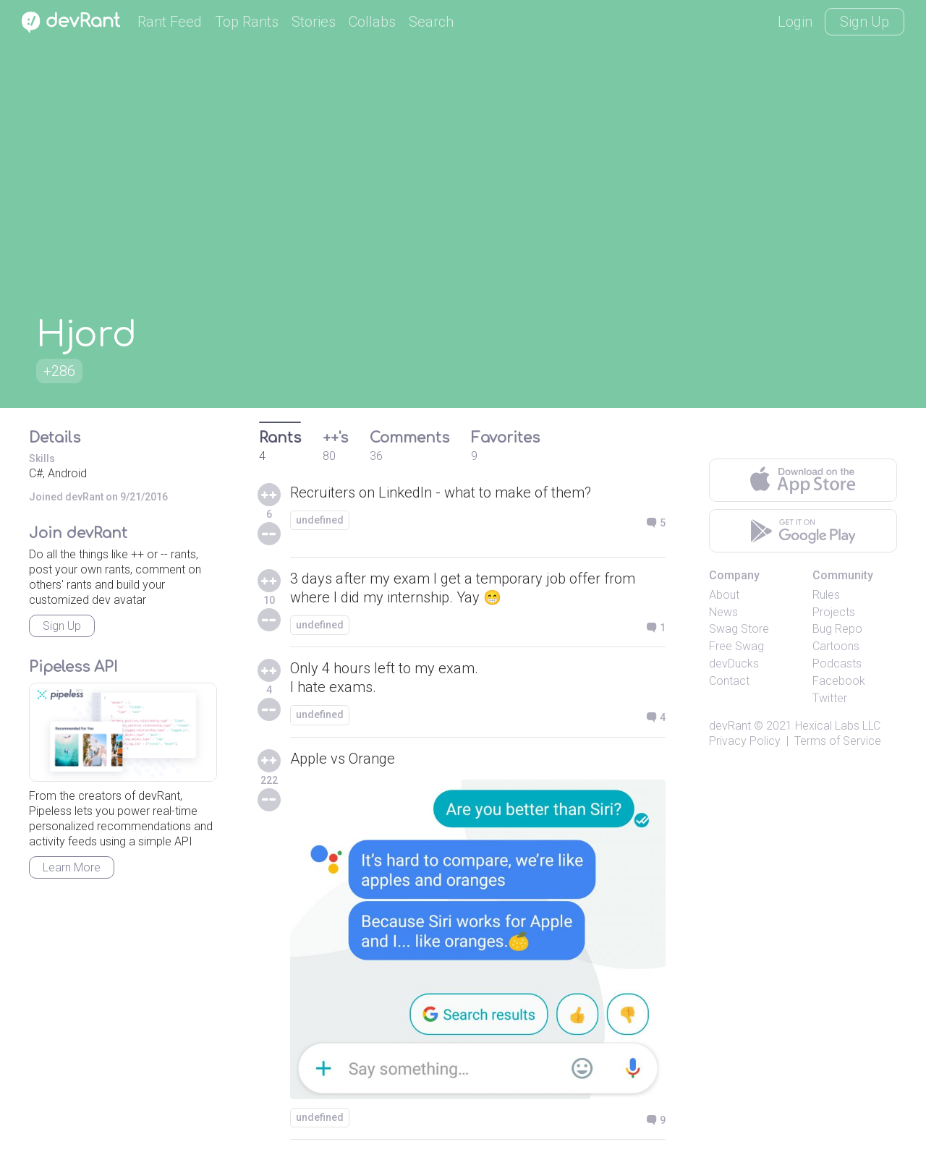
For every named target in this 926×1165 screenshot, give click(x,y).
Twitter (829, 698)
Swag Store (739, 629)
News (723, 612)
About (724, 595)
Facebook (838, 681)
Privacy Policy (745, 741)
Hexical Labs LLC (837, 726)
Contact (729, 681)
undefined (320, 520)
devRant (730, 726)
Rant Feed (169, 21)
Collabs (372, 21)
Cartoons (835, 646)
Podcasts (837, 663)
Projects (833, 612)
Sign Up (864, 21)
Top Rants (247, 21)
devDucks (734, 663)
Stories (314, 21)
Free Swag (736, 646)
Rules (826, 595)
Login (795, 21)
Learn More (72, 867)
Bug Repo (837, 629)
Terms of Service (837, 741)
